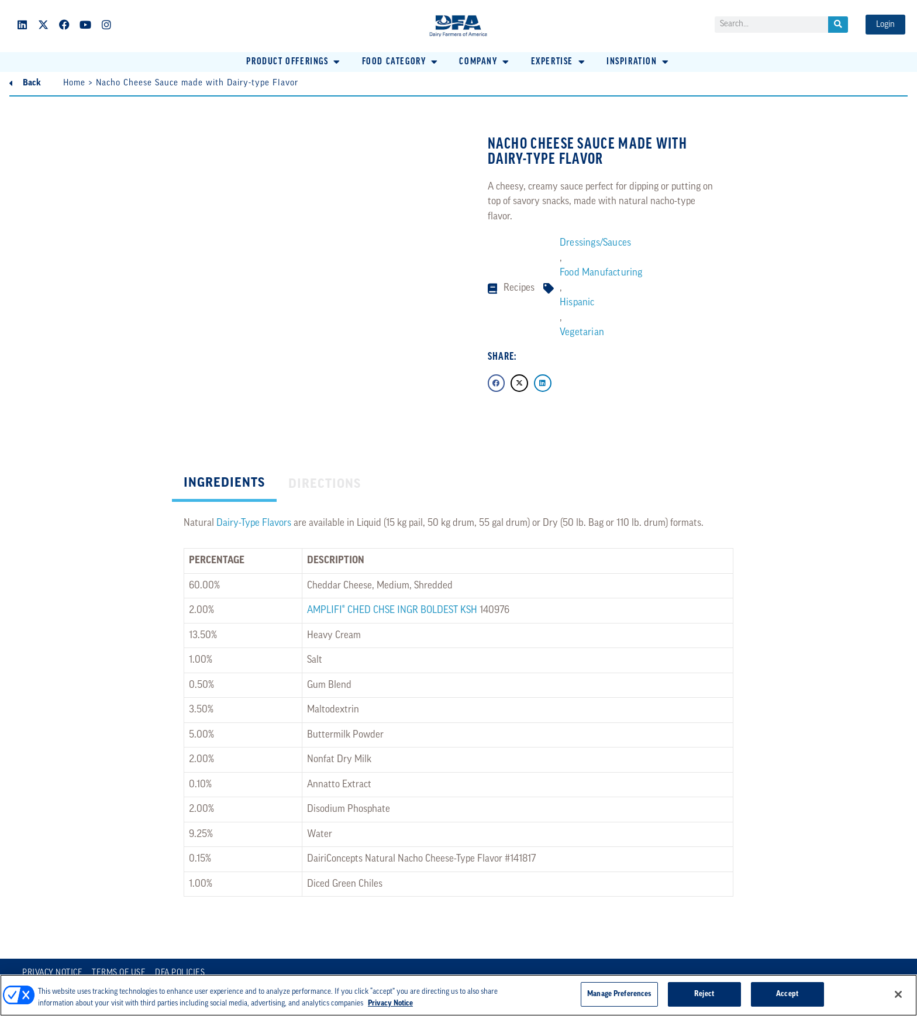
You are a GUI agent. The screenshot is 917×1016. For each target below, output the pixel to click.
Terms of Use (119, 973)
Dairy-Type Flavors (253, 523)
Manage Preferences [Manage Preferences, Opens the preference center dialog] (619, 994)
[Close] (898, 994)
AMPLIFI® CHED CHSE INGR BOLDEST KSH (392, 610)
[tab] (224, 485)
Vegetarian (582, 332)
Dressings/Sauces (595, 243)
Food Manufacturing (601, 273)
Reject (704, 994)
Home (74, 83)
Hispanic (577, 303)
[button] (293, 62)
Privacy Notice (52, 973)
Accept (787, 994)
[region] (458, 995)
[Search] (838, 24)
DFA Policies (180, 973)
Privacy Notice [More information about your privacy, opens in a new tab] (390, 1003)
